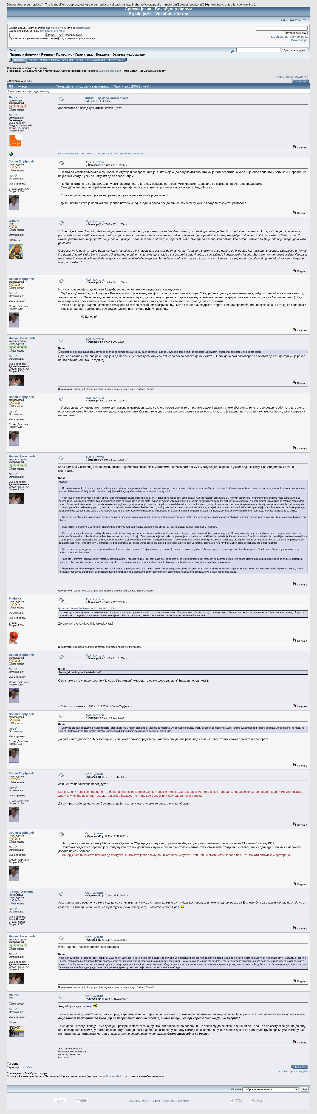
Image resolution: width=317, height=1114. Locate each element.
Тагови (80, 60)
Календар (68, 60)
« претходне (285, 76)
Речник (47, 54)
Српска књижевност (73, 70)
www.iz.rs (91, 153)
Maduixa (15, 598)
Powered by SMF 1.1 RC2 (141, 1101)
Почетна (19, 60)
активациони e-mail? (52, 30)
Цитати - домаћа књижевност (148, 70)
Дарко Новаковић (109, 70)
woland (14, 220)
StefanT (14, 995)
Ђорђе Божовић (21, 892)
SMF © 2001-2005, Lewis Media (172, 1101)
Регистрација (116, 60)
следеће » (301, 76)
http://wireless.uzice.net (131, 153)
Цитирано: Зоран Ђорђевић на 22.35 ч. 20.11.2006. (86, 608)
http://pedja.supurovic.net (71, 153)
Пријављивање (96, 60)
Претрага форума (50, 60)
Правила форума (24, 54)
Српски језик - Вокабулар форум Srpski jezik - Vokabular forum (27, 69)
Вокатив (102, 54)
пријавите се (59, 27)
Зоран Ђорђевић (21, 161)
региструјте (83, 27)
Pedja (13, 97)
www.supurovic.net (107, 153)
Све (29, 80)
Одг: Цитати (95, 162)
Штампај (301, 81)
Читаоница (52, 70)
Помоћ (33, 60)
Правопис (64, 54)
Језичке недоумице (128, 54)
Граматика (84, 54)
